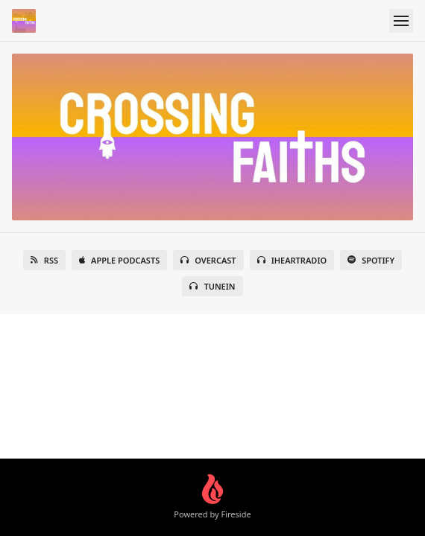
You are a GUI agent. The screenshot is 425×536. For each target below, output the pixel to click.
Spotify (370, 260)
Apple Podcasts (119, 260)
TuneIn (212, 286)
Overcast (208, 260)
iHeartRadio (292, 260)
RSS (44, 260)
